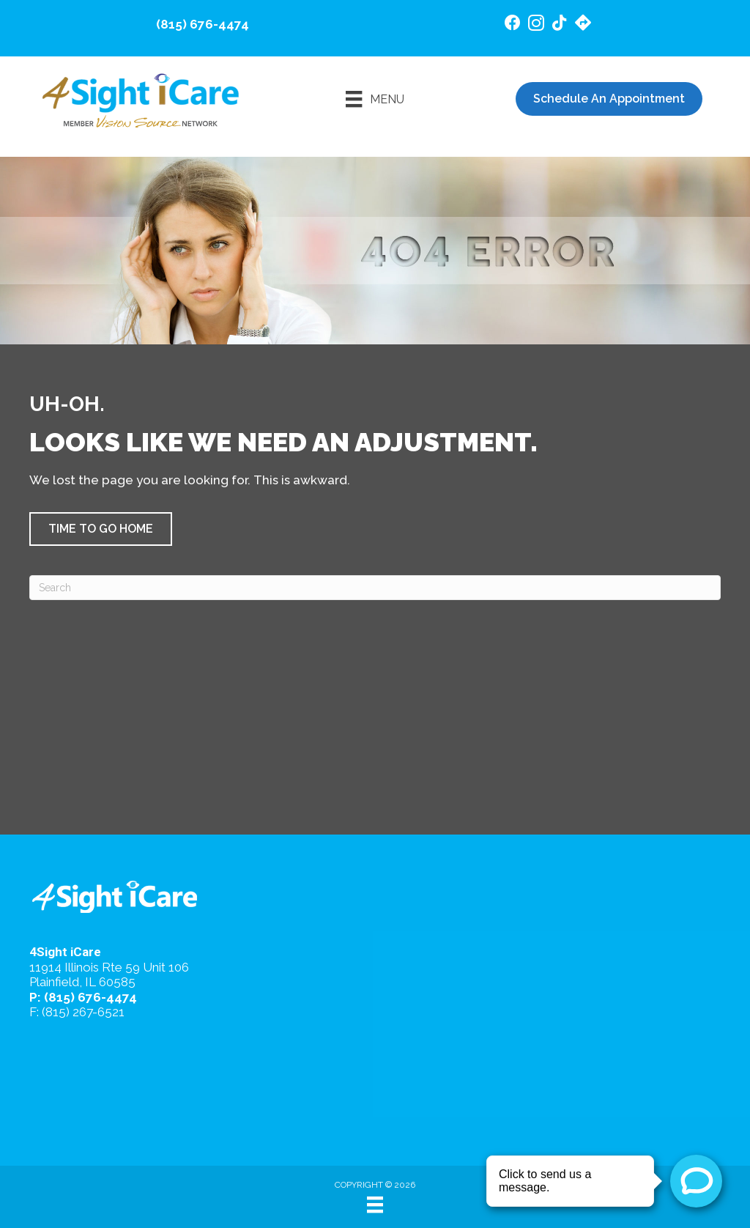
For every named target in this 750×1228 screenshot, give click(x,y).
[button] (100, 529)
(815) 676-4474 (202, 24)
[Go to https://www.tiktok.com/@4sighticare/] (560, 24)
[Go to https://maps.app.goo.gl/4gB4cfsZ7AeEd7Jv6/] (583, 24)
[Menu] (374, 99)
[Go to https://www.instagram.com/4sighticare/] (536, 25)
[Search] (375, 587)
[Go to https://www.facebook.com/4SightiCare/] (513, 24)
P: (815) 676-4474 (83, 997)
